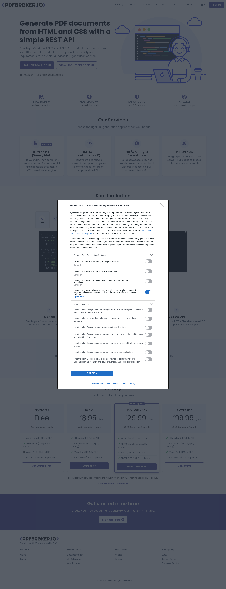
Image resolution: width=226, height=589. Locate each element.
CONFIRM (92, 373)
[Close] (163, 205)
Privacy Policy (129, 383)
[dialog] (113, 294)
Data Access (112, 383)
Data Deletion (97, 383)
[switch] (148, 261)
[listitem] (113, 255)
